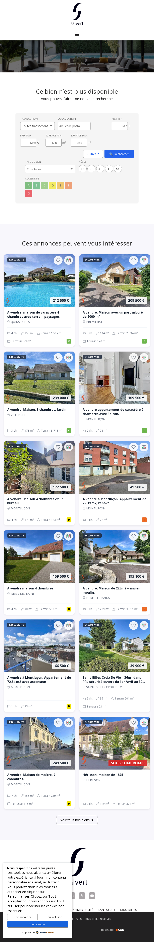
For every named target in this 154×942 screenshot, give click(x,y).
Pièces (82, 161)
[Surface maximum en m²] (79, 143)
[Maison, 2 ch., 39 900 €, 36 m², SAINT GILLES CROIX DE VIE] (114, 665)
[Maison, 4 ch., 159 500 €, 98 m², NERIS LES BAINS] (39, 572)
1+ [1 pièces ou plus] (82, 169)
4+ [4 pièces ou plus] (109, 169)
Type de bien (33, 161)
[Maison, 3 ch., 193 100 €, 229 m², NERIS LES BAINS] (114, 572)
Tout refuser (54, 917)
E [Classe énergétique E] (61, 185)
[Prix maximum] (28, 143)
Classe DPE (32, 178)
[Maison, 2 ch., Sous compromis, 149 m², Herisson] (114, 763)
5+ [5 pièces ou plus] (118, 169)
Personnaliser (22, 917)
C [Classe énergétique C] (45, 185)
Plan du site (106, 910)
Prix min (117, 118)
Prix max (25, 135)
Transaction (29, 118)
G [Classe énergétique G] (29, 193)
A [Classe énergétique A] (28, 185)
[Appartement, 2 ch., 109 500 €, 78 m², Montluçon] (114, 394)
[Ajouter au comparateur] (68, 260)
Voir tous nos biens (75, 820)
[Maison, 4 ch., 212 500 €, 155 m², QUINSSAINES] (39, 300)
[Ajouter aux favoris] (58, 260)
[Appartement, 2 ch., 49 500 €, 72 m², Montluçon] (114, 483)
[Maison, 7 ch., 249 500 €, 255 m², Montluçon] (39, 763)
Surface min (54, 135)
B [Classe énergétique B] (36, 185)
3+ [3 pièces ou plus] (100, 169)
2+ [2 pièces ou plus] (91, 169)
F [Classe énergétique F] (68, 185)
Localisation (67, 118)
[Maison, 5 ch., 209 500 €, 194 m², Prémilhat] (114, 300)
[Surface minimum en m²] (54, 143)
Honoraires (128, 910)
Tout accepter (37, 924)
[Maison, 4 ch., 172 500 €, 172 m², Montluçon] (39, 483)
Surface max (79, 135)
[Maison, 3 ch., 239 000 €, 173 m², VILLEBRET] (39, 394)
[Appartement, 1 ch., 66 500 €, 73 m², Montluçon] (39, 665)
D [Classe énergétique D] (53, 185)
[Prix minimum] (120, 126)
